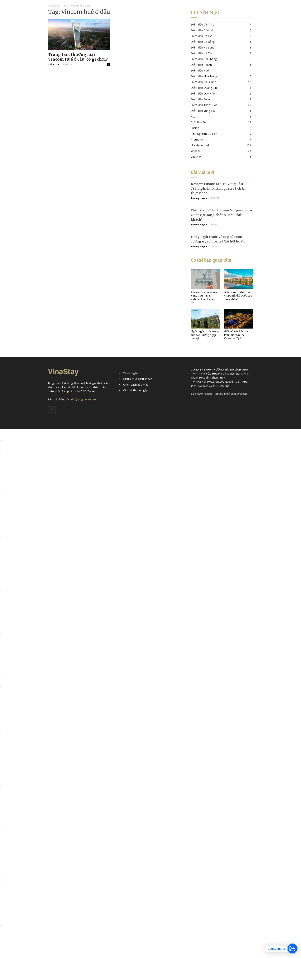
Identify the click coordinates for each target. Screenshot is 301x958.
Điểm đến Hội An (201, 65)
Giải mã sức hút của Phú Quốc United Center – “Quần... (236, 335)
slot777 (0, 828)
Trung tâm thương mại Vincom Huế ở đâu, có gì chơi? (78, 57)
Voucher (196, 157)
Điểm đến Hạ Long (202, 47)
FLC (193, 116)
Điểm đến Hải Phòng (204, 59)
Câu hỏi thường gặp (135, 390)
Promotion (197, 139)
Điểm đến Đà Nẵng (203, 42)
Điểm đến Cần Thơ (202, 24)
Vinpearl (196, 151)
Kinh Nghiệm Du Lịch (204, 134)
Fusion (195, 128)
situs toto (0, 731)
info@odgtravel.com (83, 399)
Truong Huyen (199, 198)
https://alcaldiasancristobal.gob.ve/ (1, 440)
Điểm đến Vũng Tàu (203, 111)
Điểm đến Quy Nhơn (203, 93)
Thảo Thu (53, 64)
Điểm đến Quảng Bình (204, 88)
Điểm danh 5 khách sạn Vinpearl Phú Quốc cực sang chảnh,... (238, 296)
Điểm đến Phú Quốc (203, 82)
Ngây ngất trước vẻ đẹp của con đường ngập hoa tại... (205, 335)
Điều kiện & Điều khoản (137, 379)
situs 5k (0, 493)
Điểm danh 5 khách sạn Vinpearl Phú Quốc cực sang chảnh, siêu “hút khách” (221, 215)
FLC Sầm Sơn (199, 122)
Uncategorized (200, 145)
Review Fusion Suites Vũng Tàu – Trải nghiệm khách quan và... (204, 297)
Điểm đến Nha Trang (204, 76)
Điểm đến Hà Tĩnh (202, 53)
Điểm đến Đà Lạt (201, 36)
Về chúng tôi (131, 373)
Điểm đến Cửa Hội (202, 30)
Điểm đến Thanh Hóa (204, 105)
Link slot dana (0, 634)
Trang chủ (53, 5)
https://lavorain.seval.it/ (1, 925)
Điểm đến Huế (200, 70)
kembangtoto (0, 687)
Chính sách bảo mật (135, 384)
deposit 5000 (0, 537)
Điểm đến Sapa (200, 99)
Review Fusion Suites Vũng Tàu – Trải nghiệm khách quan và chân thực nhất (218, 188)
